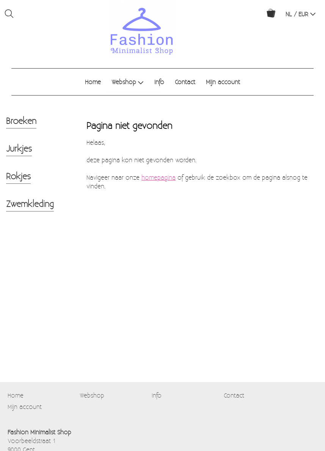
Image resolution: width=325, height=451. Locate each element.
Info (159, 81)
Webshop (127, 81)
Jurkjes (19, 148)
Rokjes (18, 176)
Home (93, 81)
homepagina (158, 177)
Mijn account (223, 81)
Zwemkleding (30, 203)
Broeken (21, 120)
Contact (185, 81)
